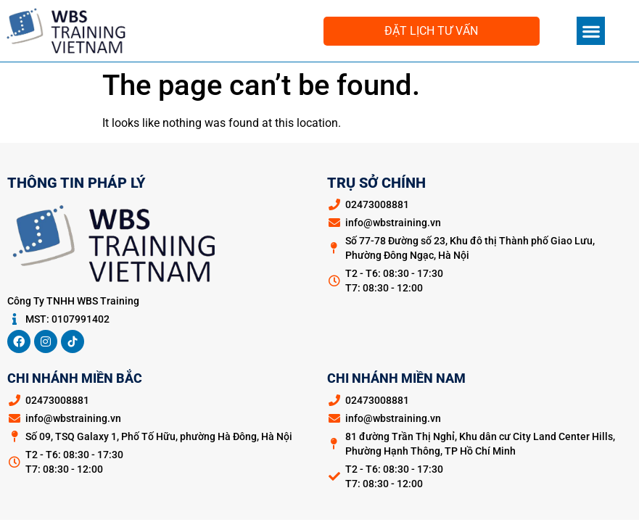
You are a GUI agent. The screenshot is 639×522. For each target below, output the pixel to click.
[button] (591, 31)
